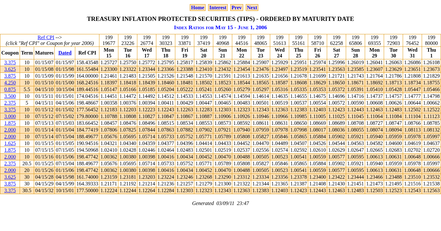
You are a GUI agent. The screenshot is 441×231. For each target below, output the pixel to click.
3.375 (10, 62)
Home (197, 7)
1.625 (10, 143)
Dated (64, 53)
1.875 (10, 123)
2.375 (10, 103)
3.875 (10, 76)
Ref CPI (46, 37)
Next (252, 7)
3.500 (10, 96)
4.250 (10, 82)
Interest (217, 7)
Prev (237, 7)
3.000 (10, 116)
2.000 (10, 130)
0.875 (10, 89)
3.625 (10, 69)
